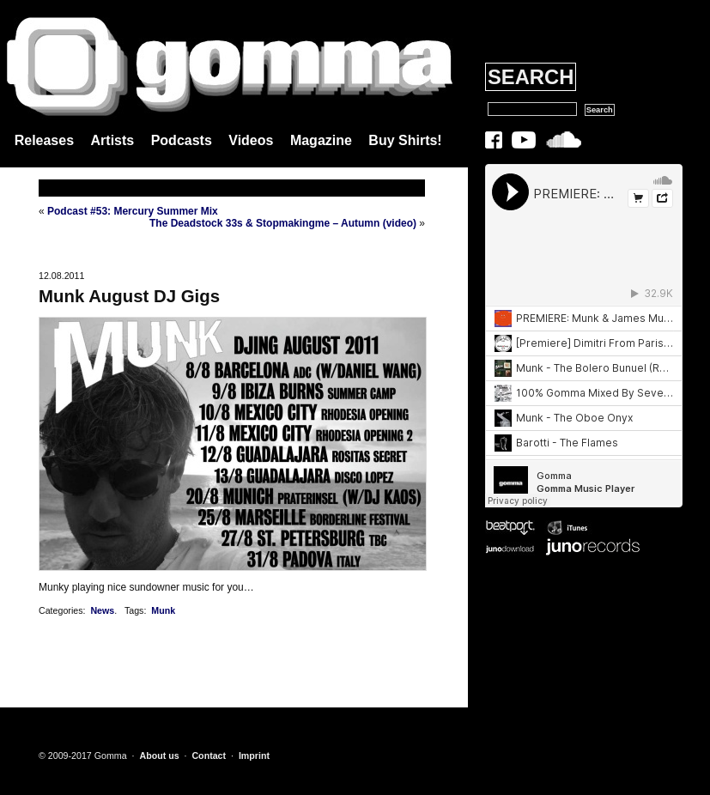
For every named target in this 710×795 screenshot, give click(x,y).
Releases (44, 140)
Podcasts (181, 140)
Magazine (321, 140)
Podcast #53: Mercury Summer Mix (132, 211)
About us (159, 755)
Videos (250, 140)
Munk (163, 610)
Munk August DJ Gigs (129, 296)
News (102, 610)
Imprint (254, 755)
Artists (113, 140)
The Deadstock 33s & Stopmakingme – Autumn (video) (282, 223)
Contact (208, 755)
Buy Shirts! (404, 140)
